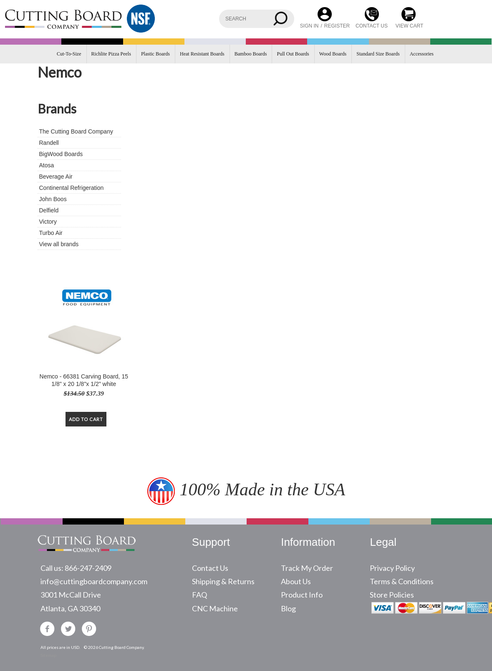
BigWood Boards (61, 154)
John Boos (53, 199)
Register (337, 26)
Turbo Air (51, 233)
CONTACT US (372, 26)
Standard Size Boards (377, 54)
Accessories (422, 54)
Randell (49, 142)
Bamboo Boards (251, 54)
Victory (48, 221)
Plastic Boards (155, 54)
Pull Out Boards (293, 54)
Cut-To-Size (69, 54)
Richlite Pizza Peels (111, 54)
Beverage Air (56, 176)
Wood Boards (332, 54)
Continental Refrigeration (71, 187)
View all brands (59, 244)
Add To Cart (86, 419)
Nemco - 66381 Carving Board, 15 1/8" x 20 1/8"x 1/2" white (84, 380)
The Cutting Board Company (76, 131)
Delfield (49, 210)
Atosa (46, 165)
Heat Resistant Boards (202, 54)
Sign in (309, 26)
